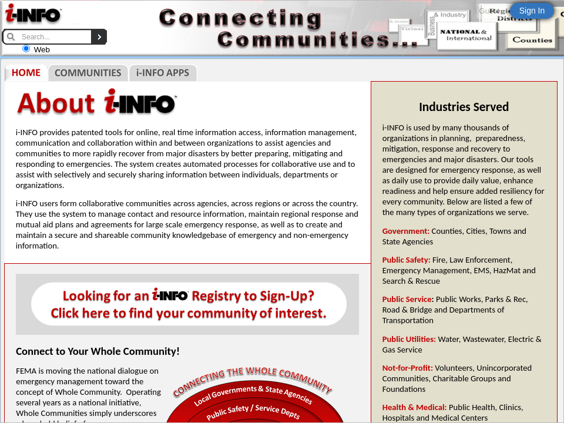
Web (42, 49)
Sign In (532, 10)
